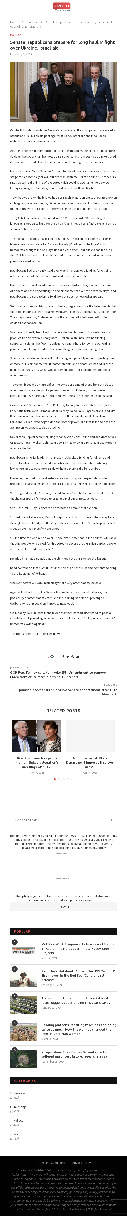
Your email (63, 883)
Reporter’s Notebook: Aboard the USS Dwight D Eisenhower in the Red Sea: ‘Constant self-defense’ (78, 975)
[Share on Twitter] (67, 657)
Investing (20, 1107)
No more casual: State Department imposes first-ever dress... (90, 762)
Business (20, 1093)
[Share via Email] (77, 657)
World (17, 1134)
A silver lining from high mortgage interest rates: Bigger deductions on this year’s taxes (75, 1000)
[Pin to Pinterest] (72, 657)
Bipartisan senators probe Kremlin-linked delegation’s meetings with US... (36, 762)
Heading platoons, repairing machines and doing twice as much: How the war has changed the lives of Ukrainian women (78, 1029)
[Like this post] (55, 657)
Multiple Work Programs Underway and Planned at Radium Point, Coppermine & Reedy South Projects (78, 948)
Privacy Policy (81, 1163)
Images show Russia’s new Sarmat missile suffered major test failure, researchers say (74, 1054)
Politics (32, 22)
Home (14, 22)
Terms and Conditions (50, 1163)
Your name (63, 858)
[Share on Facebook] (63, 657)
